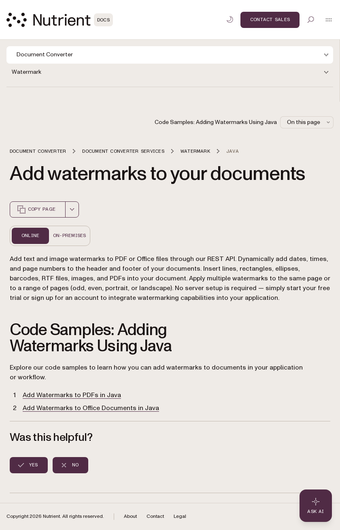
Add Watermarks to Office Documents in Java (91, 408)
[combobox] (72, 209)
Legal (180, 516)
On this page (309, 122)
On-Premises (69, 235)
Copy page (36, 209)
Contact (155, 516)
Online (30, 235)
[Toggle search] (311, 19)
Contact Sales (270, 19)
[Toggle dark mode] (230, 19)
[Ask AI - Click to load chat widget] (316, 505)
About (130, 516)
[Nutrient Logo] (59, 20)
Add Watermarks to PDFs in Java (72, 395)
